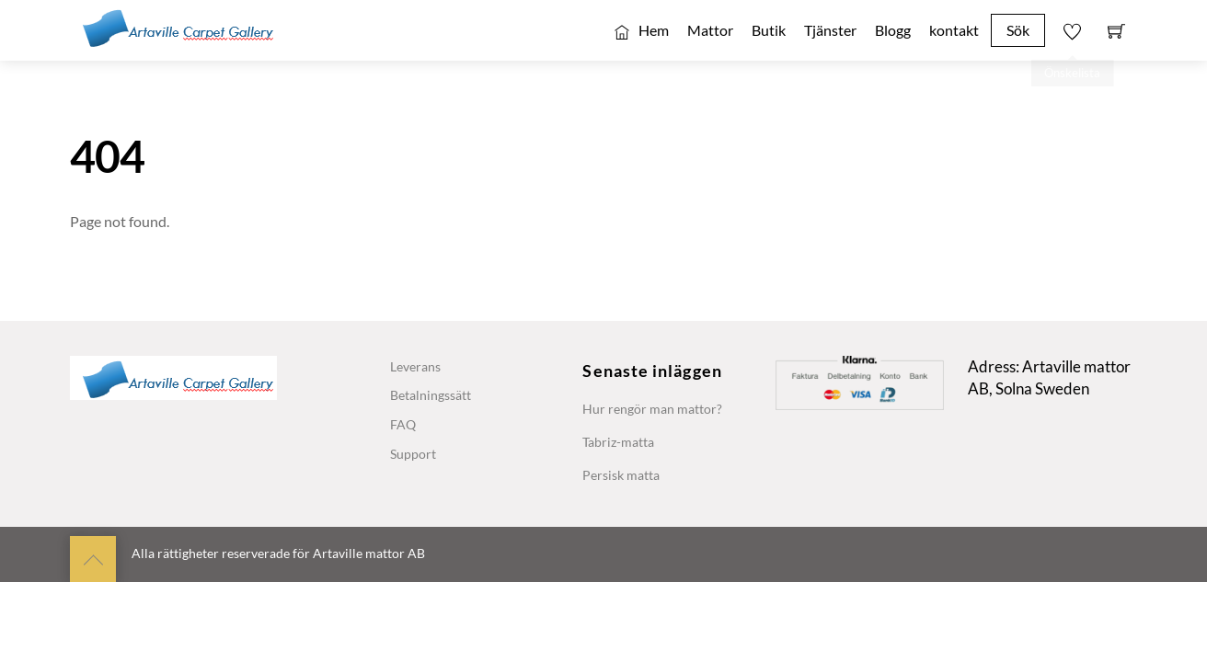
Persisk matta (621, 475)
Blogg (893, 30)
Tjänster (830, 30)
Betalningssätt (430, 395)
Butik (769, 30)
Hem (642, 30)
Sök (1017, 30)
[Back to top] (93, 559)
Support (413, 454)
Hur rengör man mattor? (652, 409)
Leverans (415, 366)
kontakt (954, 30)
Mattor (710, 30)
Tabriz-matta (618, 442)
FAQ (403, 424)
